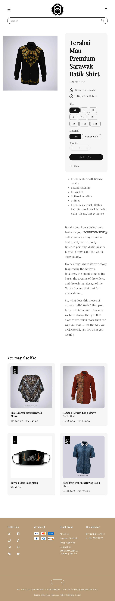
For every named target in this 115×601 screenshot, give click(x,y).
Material (74, 130)
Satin (75, 136)
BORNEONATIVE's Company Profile (69, 552)
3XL (84, 123)
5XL (75, 110)
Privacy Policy (59, 594)
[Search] (103, 20)
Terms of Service (42, 594)
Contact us (65, 546)
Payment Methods (69, 538)
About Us (64, 534)
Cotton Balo (91, 136)
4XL (95, 123)
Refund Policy (74, 594)
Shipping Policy (67, 542)
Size (71, 104)
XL (82, 116)
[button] (9, 9)
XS (74, 123)
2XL (93, 116)
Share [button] (74, 165)
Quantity (73, 143)
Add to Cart (86, 157)
